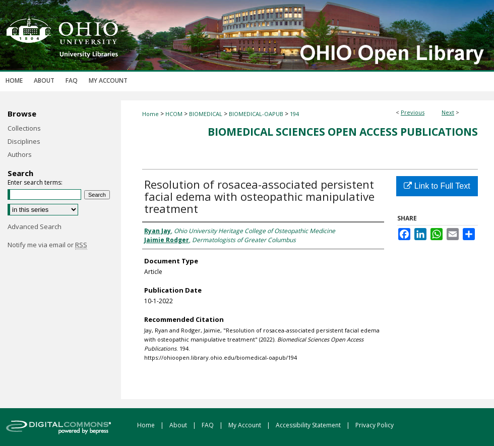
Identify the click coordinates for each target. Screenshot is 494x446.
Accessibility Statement (309, 425)
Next (448, 112)
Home (150, 114)
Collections (24, 128)
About (179, 425)
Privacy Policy (374, 425)
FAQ (208, 425)
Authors (20, 154)
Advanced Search (34, 226)
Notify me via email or (47, 244)
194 (294, 114)
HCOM (173, 114)
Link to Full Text (437, 186)
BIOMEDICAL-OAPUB (256, 114)
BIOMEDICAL (205, 114)
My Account (245, 425)
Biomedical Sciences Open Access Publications (343, 132)
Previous (412, 112)
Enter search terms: (35, 182)
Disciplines (24, 141)
